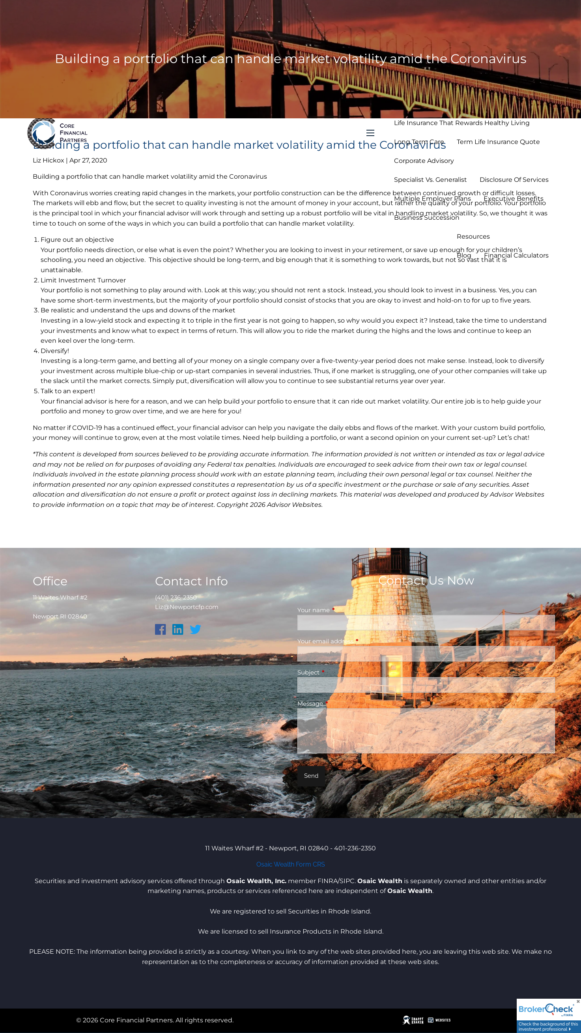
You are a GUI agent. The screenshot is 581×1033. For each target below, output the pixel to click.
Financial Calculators (516, 255)
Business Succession (427, 217)
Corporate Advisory (424, 160)
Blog (464, 255)
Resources (473, 236)
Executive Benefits (514, 198)
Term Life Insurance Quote (498, 142)
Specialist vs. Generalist (430, 179)
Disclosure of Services (514, 179)
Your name (344, 610)
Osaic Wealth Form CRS (290, 864)
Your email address (356, 641)
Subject (339, 672)
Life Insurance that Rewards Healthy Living (462, 123)
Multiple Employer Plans (432, 198)
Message (341, 703)
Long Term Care (419, 142)
